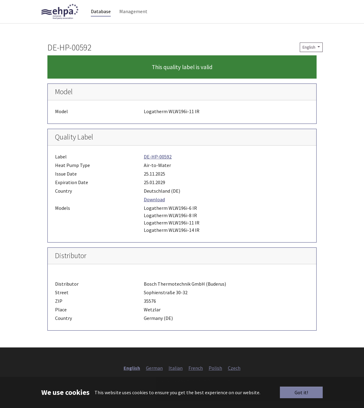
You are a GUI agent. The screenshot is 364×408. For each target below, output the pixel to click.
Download (154, 207)
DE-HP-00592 (158, 164)
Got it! (301, 392)
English (309, 54)
